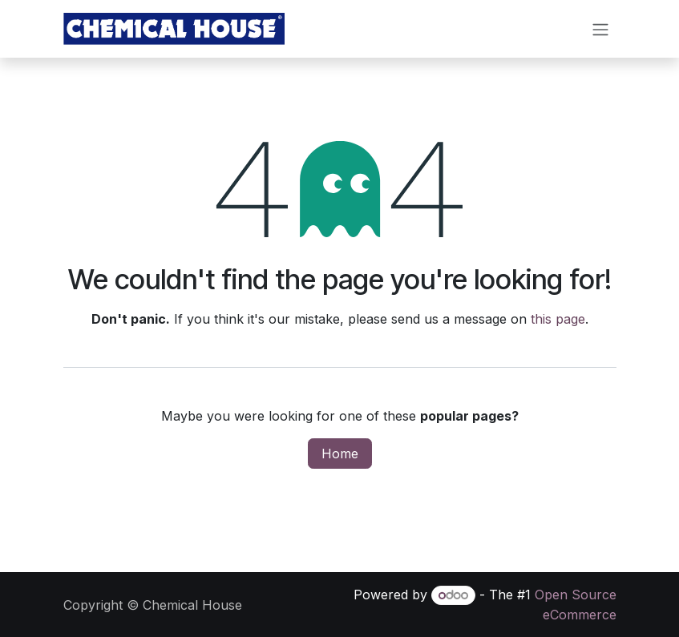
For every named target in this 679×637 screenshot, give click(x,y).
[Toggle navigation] (600, 29)
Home (339, 454)
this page (558, 320)
